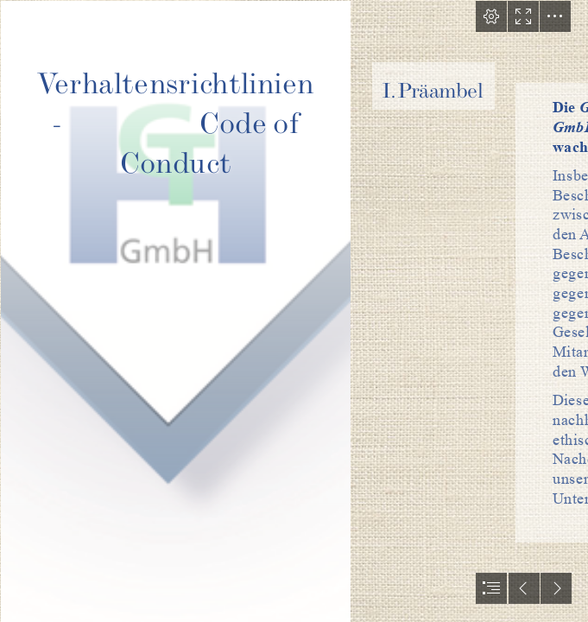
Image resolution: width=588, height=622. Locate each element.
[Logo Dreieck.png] (175, 311)
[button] (491, 16)
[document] (294, 311)
